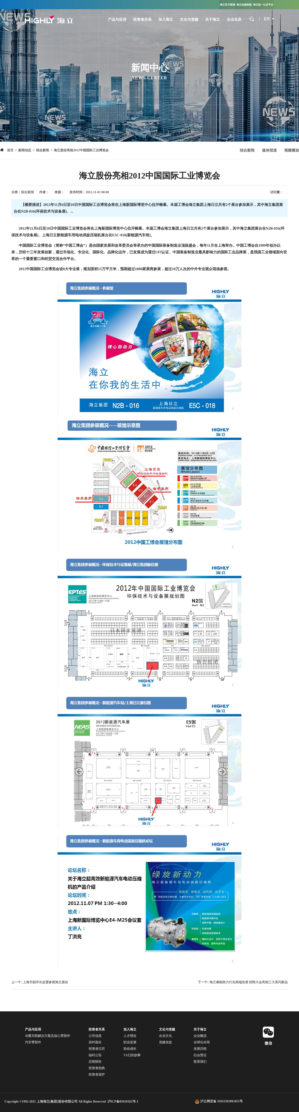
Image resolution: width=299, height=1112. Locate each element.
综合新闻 (247, 150)
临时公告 (95, 1055)
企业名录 (234, 19)
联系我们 (200, 1061)
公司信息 (95, 1036)
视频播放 (291, 150)
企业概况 (200, 1036)
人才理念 (129, 1036)
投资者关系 (142, 19)
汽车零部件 (33, 1042)
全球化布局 (202, 1042)
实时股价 (95, 1042)
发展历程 (200, 1049)
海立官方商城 (227, 4)
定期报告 (95, 1061)
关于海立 (212, 19)
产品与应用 (117, 19)
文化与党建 (189, 19)
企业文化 (165, 1036)
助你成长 (129, 1049)
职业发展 (129, 1042)
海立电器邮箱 (244, 4)
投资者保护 (97, 1074)
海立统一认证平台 (263, 4)
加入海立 (165, 19)
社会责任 (200, 1055)
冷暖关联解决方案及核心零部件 (47, 1036)
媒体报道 (269, 150)
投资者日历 (97, 1049)
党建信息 (165, 1042)
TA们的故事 (132, 1055)
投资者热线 (97, 1068)
